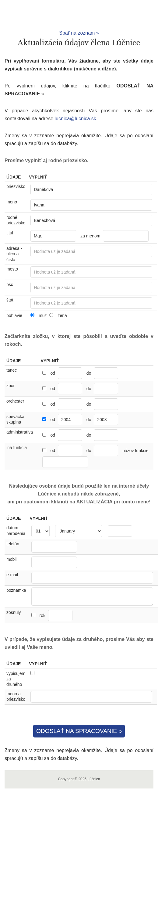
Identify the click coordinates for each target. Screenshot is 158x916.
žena (62, 315)
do (88, 373)
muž (43, 315)
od (52, 373)
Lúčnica (79, 14)
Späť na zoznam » (79, 33)
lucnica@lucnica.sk (75, 118)
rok (55, 615)
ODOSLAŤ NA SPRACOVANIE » (79, 731)
